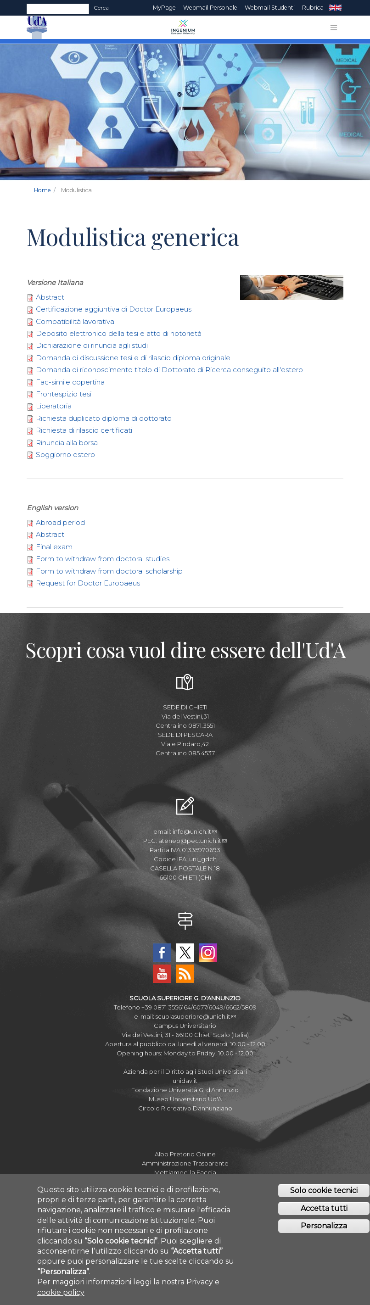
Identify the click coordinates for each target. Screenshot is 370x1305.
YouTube (162, 973)
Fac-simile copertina (70, 382)
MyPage (164, 7)
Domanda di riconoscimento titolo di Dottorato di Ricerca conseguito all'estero (169, 369)
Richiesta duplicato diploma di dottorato (104, 418)
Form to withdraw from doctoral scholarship (109, 571)
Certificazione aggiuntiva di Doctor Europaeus (113, 309)
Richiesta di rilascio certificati (84, 430)
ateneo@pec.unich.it (192, 840)
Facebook (162, 952)
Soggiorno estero (65, 454)
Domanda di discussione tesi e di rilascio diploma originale (133, 357)
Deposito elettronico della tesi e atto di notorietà (119, 333)
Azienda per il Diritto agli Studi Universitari (185, 1071)
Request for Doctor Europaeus (88, 583)
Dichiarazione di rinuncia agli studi (92, 345)
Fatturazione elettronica (185, 1181)
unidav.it (185, 1080)
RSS (185, 973)
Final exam (54, 546)
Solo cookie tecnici (324, 1200)
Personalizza (324, 1236)
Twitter (185, 952)
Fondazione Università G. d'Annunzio (185, 1089)
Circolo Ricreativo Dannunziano (185, 1108)
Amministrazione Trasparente (185, 1163)
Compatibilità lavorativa (75, 321)
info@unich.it (195, 831)
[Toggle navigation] (333, 27)
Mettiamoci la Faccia (185, 1172)
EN (335, 7)
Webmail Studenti (270, 7)
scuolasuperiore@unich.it (196, 1016)
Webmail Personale (210, 7)
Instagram (207, 952)
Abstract (50, 297)
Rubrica (313, 7)
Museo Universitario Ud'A (185, 1099)
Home (42, 190)
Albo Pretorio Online (185, 1154)
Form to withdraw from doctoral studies (102, 558)
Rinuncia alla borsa (67, 442)
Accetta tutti (324, 1218)
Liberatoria (54, 406)
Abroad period (60, 522)
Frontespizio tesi (63, 394)
